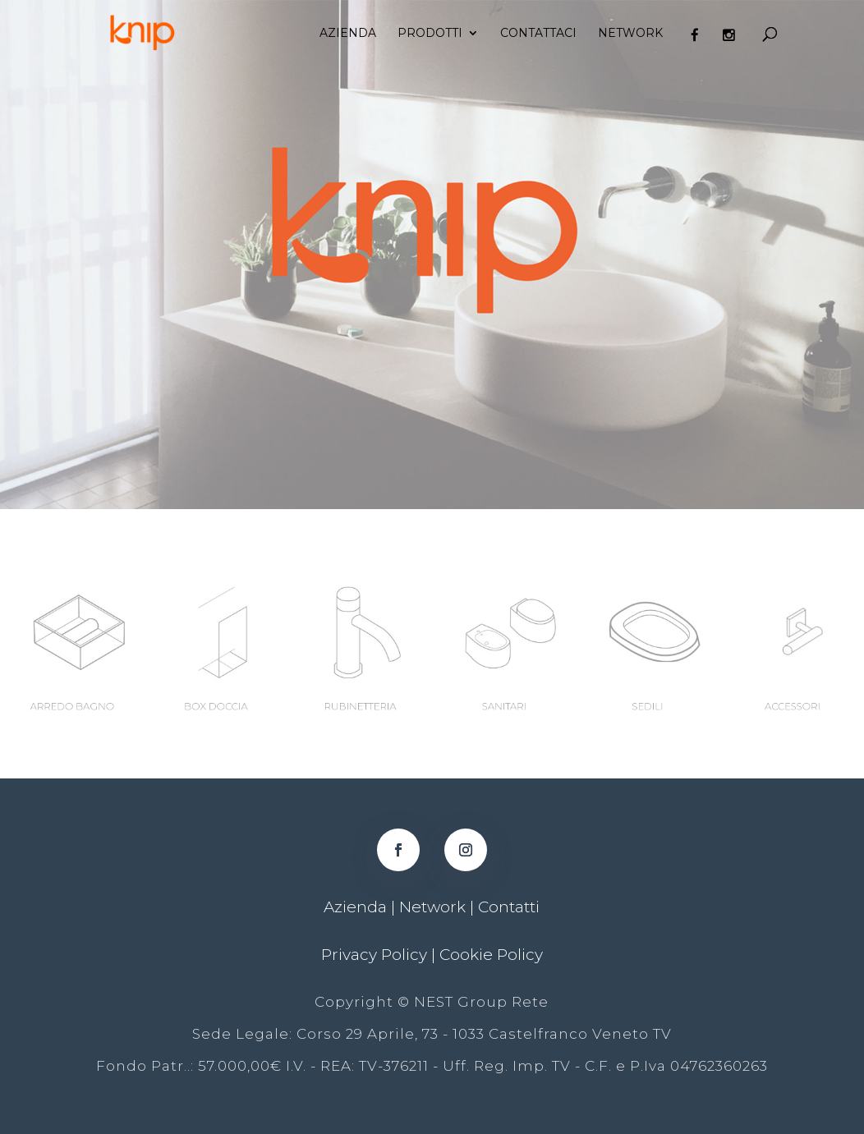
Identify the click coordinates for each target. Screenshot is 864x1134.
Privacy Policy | (380, 954)
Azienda (347, 33)
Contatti (509, 907)
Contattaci (538, 33)
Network (630, 33)
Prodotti (430, 33)
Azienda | (361, 907)
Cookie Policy (491, 954)
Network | (438, 907)
